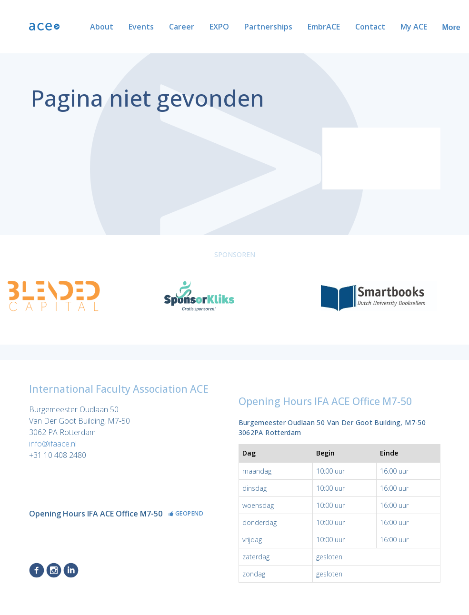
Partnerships (237, 26)
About (70, 26)
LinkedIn (71, 570)
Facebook (36, 570)
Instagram (53, 570)
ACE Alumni (431, 26)
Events (110, 26)
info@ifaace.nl (53, 443)
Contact (339, 26)
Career (150, 26)
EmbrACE (293, 26)
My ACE (382, 26)
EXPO (188, 26)
